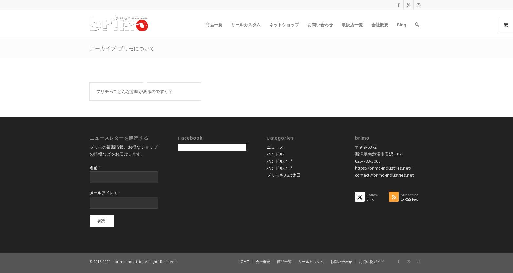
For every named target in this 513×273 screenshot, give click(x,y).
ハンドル (275, 154)
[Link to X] (408, 5)
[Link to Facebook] (398, 5)
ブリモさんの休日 (284, 175)
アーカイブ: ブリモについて (122, 48)
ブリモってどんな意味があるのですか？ (134, 91)
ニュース (275, 147)
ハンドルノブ (279, 161)
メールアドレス (105, 193)
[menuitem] (214, 24)
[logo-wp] (121, 24)
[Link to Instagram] (418, 5)
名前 (95, 168)
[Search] (417, 24)
